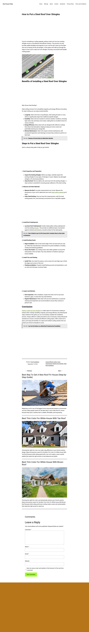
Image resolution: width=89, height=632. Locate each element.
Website (27, 561)
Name (27, 546)
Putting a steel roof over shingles (31, 310)
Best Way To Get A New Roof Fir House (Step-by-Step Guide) (44, 375)
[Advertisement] (44, 29)
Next (59, 370)
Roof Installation (35, 362)
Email (27, 554)
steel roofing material (57, 192)
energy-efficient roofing (51, 362)
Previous (29, 370)
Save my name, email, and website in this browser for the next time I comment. (45, 569)
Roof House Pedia (8, 4)
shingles (36, 228)
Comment (28, 529)
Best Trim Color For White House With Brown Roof (42, 463)
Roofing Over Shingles (58, 363)
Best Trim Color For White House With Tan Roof (44, 418)
